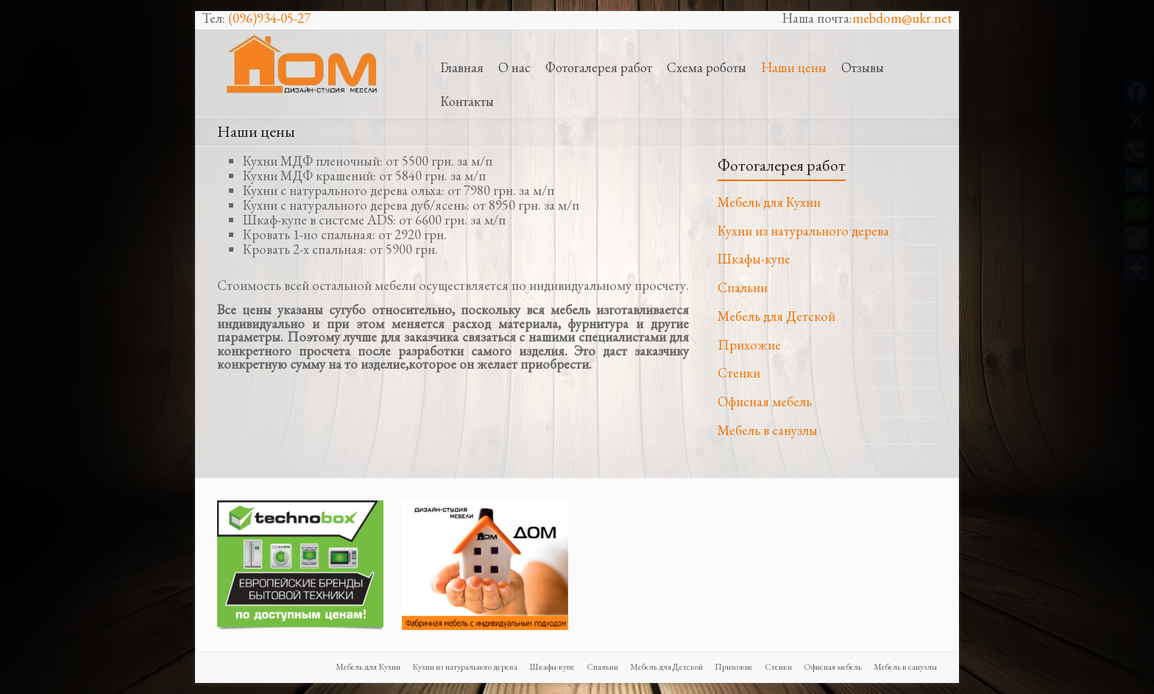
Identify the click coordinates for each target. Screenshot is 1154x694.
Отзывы (862, 67)
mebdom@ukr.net (902, 18)
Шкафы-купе (754, 258)
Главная (462, 67)
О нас (514, 67)
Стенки (739, 373)
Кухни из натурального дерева (803, 231)
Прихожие (749, 345)
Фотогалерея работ (598, 67)
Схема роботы (706, 67)
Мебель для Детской (776, 316)
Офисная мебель (765, 401)
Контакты (467, 101)
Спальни (743, 287)
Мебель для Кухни (769, 202)
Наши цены (793, 67)
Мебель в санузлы (768, 430)
